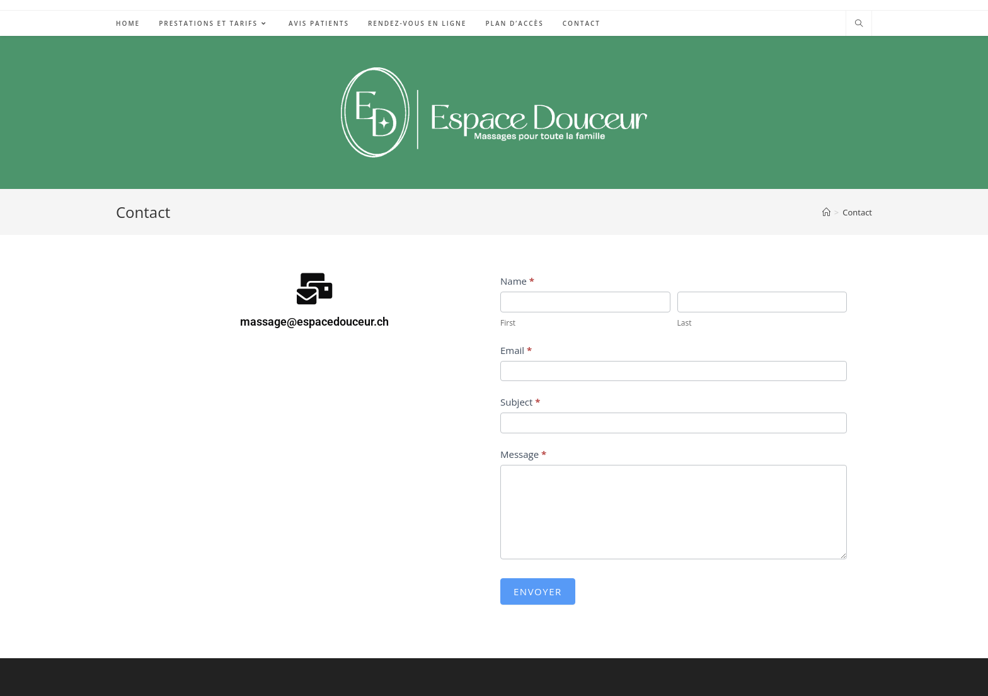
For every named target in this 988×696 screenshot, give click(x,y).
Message (523, 454)
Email (516, 350)
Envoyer (538, 591)
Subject (520, 402)
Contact (857, 212)
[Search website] (859, 24)
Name (517, 281)
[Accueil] (826, 212)
